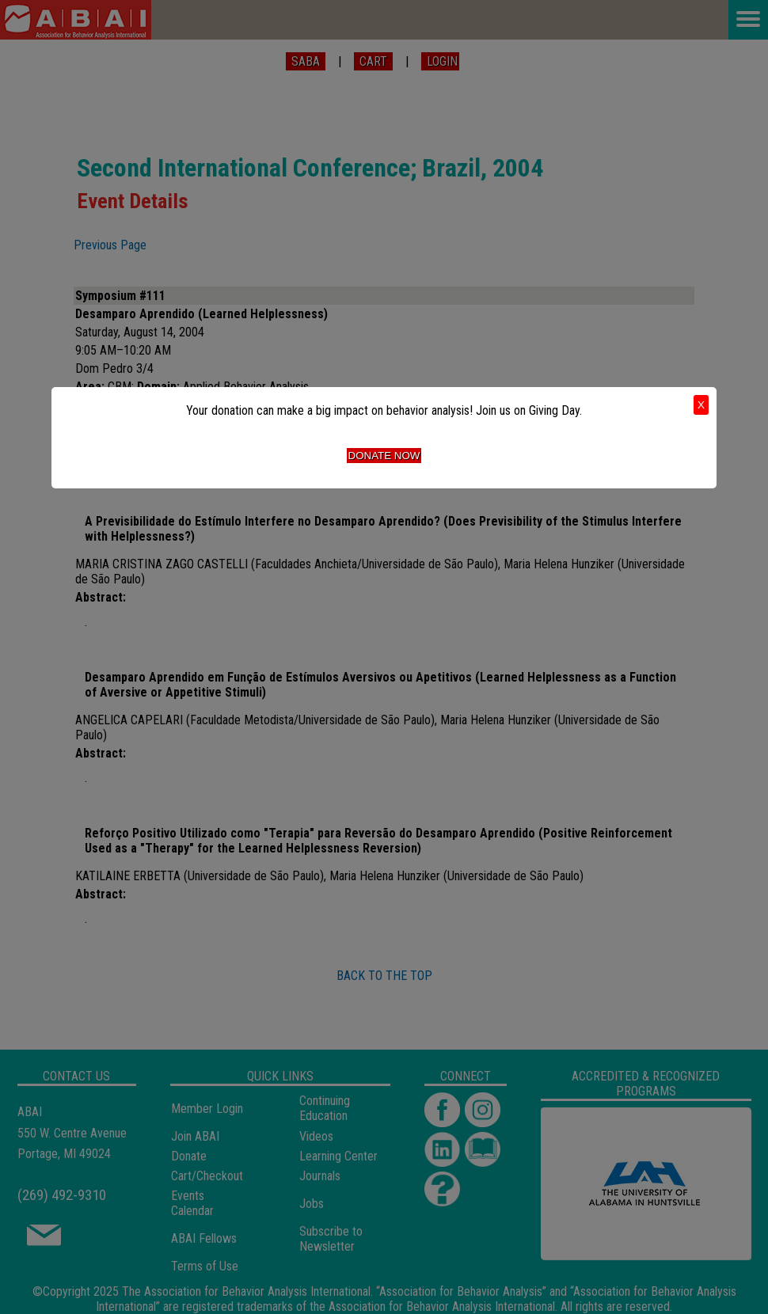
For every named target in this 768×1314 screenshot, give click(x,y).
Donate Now (384, 455)
